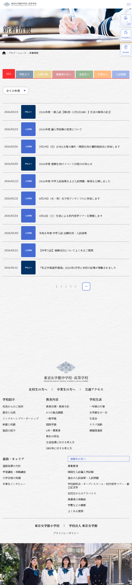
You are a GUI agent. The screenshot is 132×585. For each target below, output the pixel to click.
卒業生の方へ (66, 389)
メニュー (128, 4)
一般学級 (51, 418)
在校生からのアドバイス (82, 493)
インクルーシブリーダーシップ (20, 418)
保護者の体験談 (77, 499)
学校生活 (95, 399)
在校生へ (84, 74)
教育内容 (52, 399)
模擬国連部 (95, 430)
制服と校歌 (9, 424)
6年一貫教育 (53, 430)
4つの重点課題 (54, 412)
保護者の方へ (63, 74)
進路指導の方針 (12, 466)
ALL (8, 73)
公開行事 (42, 74)
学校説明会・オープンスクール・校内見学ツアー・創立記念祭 (98, 485)
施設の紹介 (9, 430)
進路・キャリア (13, 459)
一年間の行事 (97, 406)
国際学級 (51, 424)
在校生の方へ (38, 389)
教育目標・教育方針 (57, 406)
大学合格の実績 (12, 478)
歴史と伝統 (9, 412)
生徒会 (93, 418)
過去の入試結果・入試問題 (83, 478)
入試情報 (121, 74)
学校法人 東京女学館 (83, 526)
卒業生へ (102, 74)
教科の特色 (52, 436)
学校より (24, 74)
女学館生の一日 (98, 412)
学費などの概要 (77, 505)
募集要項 (73, 466)
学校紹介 (9, 399)
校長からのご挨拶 (13, 406)
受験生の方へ (78, 459)
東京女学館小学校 (47, 526)
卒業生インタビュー (14, 484)
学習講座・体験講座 (14, 472)
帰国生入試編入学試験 (81, 472)
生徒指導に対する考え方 (60, 442)
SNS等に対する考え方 (59, 448)
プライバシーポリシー (66, 533)
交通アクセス (94, 389)
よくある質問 (75, 511)
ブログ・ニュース (17, 52)
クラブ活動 (95, 424)
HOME (4, 52)
